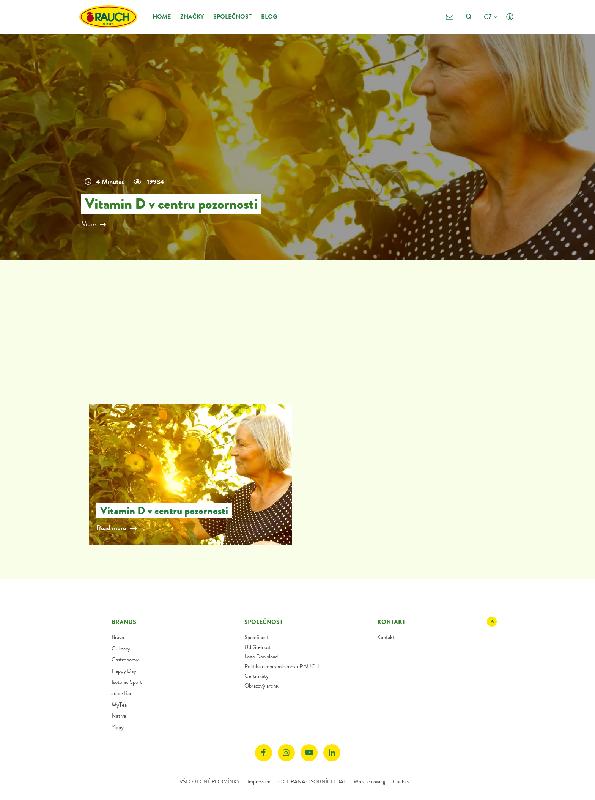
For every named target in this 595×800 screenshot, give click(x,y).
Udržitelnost (257, 647)
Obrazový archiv (261, 686)
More (94, 224)
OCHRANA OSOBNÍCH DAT (312, 781)
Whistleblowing (369, 781)
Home (162, 16)
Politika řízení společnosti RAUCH (282, 666)
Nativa (119, 716)
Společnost (232, 16)
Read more (111, 528)
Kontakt (386, 637)
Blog (269, 16)
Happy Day (124, 671)
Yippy (118, 727)
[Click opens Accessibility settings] (510, 17)
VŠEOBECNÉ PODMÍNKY (209, 781)
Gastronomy (125, 659)
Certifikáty (256, 676)
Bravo (118, 637)
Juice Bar (122, 693)
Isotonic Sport (127, 682)
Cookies (401, 781)
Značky (192, 16)
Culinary (121, 648)
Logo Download (261, 656)
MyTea (119, 705)
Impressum (259, 781)
